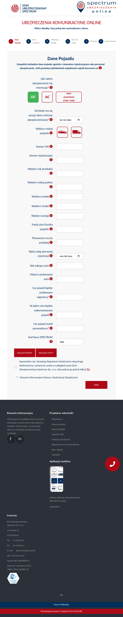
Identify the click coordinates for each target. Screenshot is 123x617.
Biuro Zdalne (57, 449)
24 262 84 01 (18, 540)
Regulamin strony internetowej (65, 444)
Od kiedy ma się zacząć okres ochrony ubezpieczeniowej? (40, 115)
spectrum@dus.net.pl (25, 550)
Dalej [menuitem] (96, 384)
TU (88, 369)
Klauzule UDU (58, 434)
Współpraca (57, 419)
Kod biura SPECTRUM (40, 339)
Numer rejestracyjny (41, 158)
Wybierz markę (42, 196)
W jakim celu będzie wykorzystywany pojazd (41, 310)
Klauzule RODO (24, 353)
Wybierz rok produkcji (40, 171)
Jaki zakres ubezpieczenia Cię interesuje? (42, 83)
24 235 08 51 (18, 545)
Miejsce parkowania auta (41, 277)
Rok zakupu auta (41, 265)
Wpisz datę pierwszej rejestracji (41, 254)
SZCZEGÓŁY (55, 506)
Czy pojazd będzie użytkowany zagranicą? (42, 292)
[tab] (16, 44)
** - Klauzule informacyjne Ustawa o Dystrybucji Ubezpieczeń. (47, 377)
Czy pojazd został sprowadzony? (43, 326)
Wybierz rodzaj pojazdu (44, 131)
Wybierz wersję (42, 216)
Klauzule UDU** (46, 353)
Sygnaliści (56, 454)
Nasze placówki (58, 424)
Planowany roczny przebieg (42, 240)
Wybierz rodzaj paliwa (40, 185)
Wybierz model (42, 206)
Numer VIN (44, 146)
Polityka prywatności (61, 439)
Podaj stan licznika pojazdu (42, 227)
